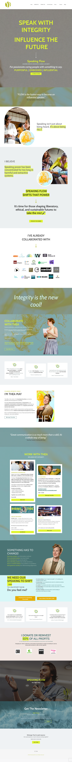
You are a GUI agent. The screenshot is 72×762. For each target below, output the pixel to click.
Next (69, 682)
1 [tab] (33, 699)
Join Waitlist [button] (22, 532)
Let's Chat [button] (36, 745)
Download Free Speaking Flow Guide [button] (25, 599)
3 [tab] (35, 699)
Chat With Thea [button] (9, 349)
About (55, 4)
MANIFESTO (37, 4)
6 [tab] (39, 699)
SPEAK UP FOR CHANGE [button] (36, 221)
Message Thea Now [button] (10, 419)
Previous (2, 682)
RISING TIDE (43, 4)
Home (32, 4)
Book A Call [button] (22, 500)
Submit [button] (48, 723)
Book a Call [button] (49, 531)
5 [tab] (37, 699)
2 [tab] (34, 699)
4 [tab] (36, 699)
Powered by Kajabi (36, 759)
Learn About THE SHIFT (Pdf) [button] (46, 599)
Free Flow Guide (49, 4)
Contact (60, 4)
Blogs (65, 4)
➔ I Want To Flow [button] (36, 73)
